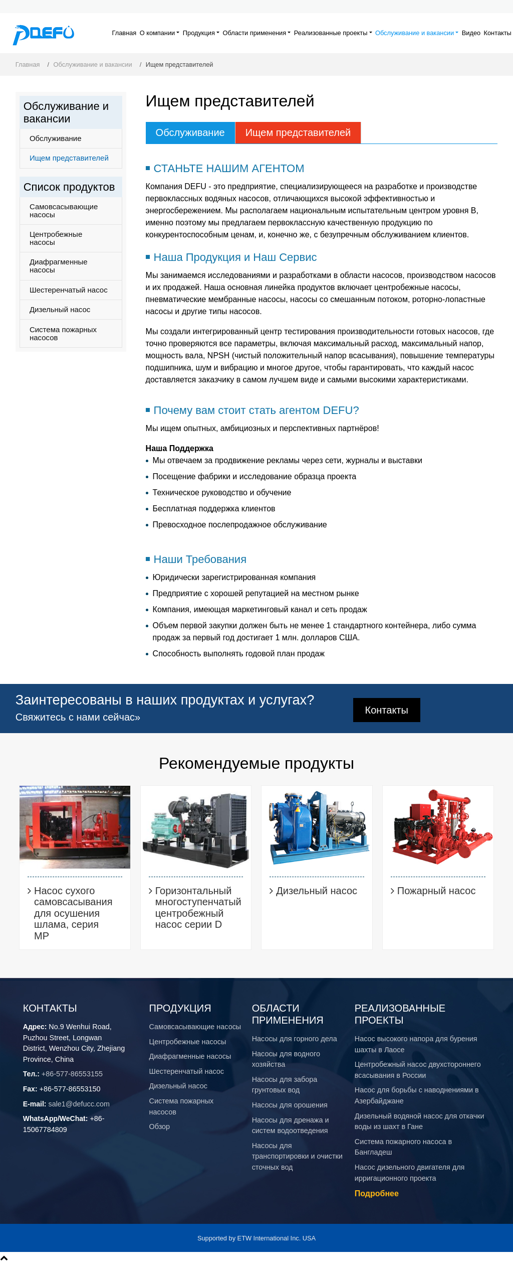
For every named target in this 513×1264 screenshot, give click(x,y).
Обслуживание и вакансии (93, 64)
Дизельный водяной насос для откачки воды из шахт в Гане (419, 1121)
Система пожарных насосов (63, 333)
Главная (124, 33)
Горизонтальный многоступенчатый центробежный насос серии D (198, 907)
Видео (471, 33)
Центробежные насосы (56, 238)
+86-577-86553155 (72, 1074)
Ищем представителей (298, 132)
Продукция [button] (199, 33)
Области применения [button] (255, 33)
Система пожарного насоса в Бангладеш (403, 1147)
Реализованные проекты (400, 1014)
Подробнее (377, 1193)
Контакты (497, 33)
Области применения (288, 1014)
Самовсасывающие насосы (64, 210)
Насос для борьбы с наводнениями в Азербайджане (417, 1095)
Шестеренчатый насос (69, 290)
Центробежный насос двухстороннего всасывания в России (418, 1069)
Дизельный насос (60, 309)
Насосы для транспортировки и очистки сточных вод (297, 1156)
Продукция (180, 1008)
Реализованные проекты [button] (331, 33)
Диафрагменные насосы (59, 265)
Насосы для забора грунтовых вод (285, 1084)
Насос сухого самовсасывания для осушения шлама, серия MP (73, 913)
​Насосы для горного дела (294, 1039)
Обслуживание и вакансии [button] (414, 33)
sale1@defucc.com (79, 1104)
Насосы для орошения (290, 1105)
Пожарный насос (436, 890)
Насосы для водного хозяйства (286, 1059)
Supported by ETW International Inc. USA (256, 1238)
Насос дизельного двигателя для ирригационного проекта (410, 1172)
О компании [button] (157, 33)
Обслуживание (190, 132)
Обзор (159, 1126)
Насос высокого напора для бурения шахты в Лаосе (416, 1044)
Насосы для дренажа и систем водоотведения (290, 1125)
